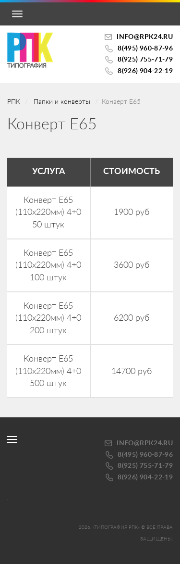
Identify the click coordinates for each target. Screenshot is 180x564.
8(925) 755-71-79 (145, 59)
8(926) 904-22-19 (145, 71)
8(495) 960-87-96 (145, 48)
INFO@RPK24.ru (145, 37)
